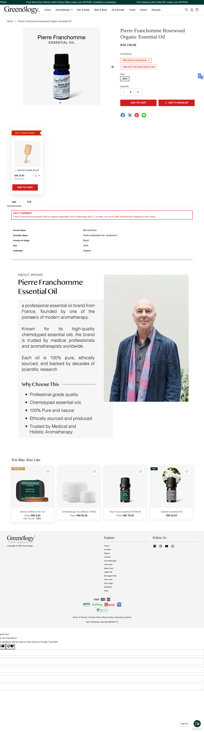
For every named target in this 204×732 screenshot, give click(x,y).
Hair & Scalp (83, 10)
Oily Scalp (108, 584)
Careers (128, 618)
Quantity (124, 87)
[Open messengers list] (197, 723)
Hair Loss (108, 580)
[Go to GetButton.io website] (197, 729)
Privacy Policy (95, 618)
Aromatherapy (64, 10)
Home (48, 10)
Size (122, 75)
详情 (29, 202)
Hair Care (108, 565)
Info (14, 202)
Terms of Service (80, 618)
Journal (107, 557)
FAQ (106, 591)
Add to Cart (25, 188)
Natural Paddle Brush (26, 171)
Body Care (108, 569)
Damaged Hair (110, 576)
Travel (132, 10)
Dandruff (107, 587)
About (106, 546)
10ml (124, 79)
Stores (143, 10)
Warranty (119, 618)
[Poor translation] (10, 647)
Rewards (156, 10)
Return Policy (108, 618)
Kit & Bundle (118, 10)
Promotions (126, 54)
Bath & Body (100, 10)
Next (112, 67)
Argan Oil (108, 572)
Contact (107, 550)
